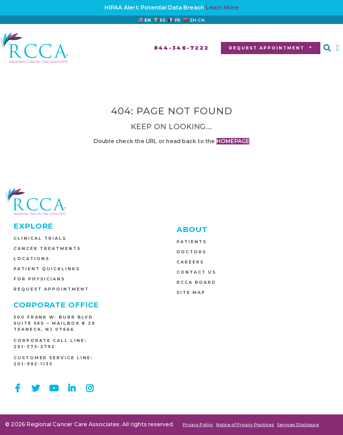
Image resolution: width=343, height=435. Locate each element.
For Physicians (39, 278)
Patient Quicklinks (47, 268)
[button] (327, 48)
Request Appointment (51, 289)
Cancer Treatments (47, 248)
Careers (190, 262)
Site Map (191, 292)
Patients (192, 241)
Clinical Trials (40, 238)
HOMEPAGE (233, 141)
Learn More (222, 7)
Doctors (191, 251)
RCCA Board (196, 282)
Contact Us (196, 272)
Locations (31, 258)
